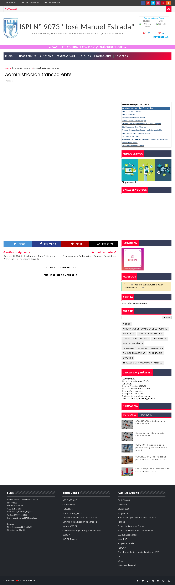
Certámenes (159, 338)
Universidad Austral (127, 565)
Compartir (48, 243)
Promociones (102, 56)
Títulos (86, 56)
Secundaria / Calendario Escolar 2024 (149, 434)
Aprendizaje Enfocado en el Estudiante (145, 329)
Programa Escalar (126, 543)
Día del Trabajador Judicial (131, 111)
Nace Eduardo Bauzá (130, 143)
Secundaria (155, 353)
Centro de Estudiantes (136, 338)
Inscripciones (27, 56)
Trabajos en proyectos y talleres (142, 363)
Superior (128, 358)
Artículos (129, 333)
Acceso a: (11, 2)
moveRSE (122, 539)
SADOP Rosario (69, 539)
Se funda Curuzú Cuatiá (130, 136)
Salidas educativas (134, 353)
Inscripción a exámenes (133, 393)
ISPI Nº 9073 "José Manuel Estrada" (77, 26)
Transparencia (66, 56)
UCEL (120, 560)
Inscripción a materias (132, 391)
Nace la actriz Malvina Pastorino (133, 117)
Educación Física (133, 343)
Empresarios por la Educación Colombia (137, 517)
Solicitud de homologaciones (136, 396)
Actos (126, 324)
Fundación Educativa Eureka (131, 526)
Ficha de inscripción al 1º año (136, 388)
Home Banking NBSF (72, 513)
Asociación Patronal (151, 333)
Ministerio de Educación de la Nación (80, 517)
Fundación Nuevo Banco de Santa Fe (135, 530)
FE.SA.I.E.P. (67, 508)
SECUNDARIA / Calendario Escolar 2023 (150, 422)
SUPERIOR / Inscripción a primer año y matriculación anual (151, 448)
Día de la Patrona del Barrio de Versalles (136, 133)
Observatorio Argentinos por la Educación (82, 530)
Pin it (76, 243)
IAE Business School (127, 534)
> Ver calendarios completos (135, 303)
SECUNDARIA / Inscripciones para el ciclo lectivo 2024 (151, 458)
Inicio (9, 56)
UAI (119, 556)
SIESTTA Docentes (30, 2)
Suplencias (46, 56)
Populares (130, 414)
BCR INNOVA (124, 500)
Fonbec (121, 521)
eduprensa (123, 513)
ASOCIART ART (69, 500)
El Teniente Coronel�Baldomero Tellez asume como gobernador (145, 139)
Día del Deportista (128, 114)
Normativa (157, 348)
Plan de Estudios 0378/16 (134, 386)
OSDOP (66, 534)
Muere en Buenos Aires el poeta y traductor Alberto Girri (142, 130)
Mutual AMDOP (69, 526)
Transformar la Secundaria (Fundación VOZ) (138, 552)
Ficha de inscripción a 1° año (135, 381)
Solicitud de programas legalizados (138, 398)
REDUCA (122, 547)
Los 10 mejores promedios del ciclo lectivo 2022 (152, 470)
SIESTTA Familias (52, 2)
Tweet (19, 243)
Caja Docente (69, 504)
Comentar (105, 243)
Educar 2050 (123, 508)
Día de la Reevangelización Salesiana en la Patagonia (141, 124)
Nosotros (121, 56)
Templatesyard (28, 580)
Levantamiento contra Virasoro (133, 146)
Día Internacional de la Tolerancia (134, 127)
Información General (135, 348)
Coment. (146, 414)
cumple (146, 82)
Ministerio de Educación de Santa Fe (79, 521)
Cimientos (122, 504)
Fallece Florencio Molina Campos (134, 120)
